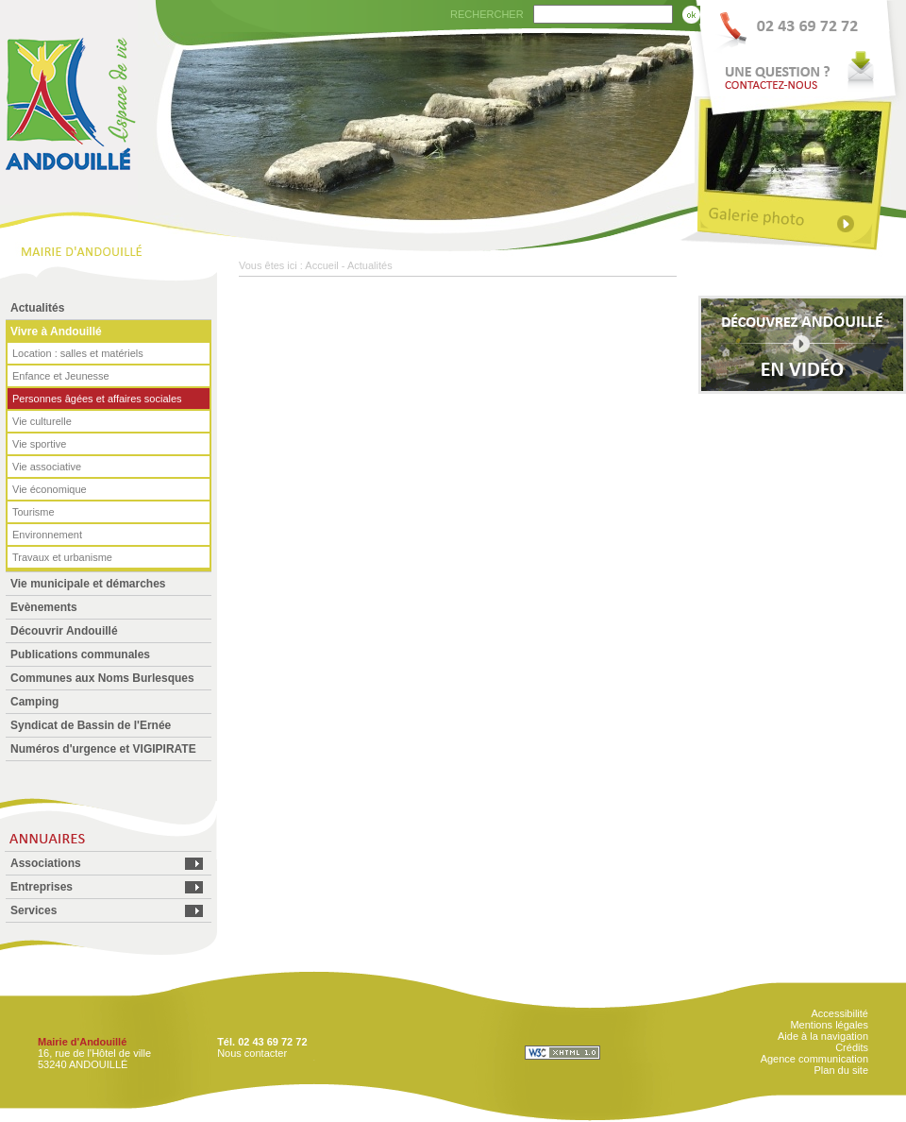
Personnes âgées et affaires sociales (97, 398)
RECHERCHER (487, 14)
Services (33, 910)
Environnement (47, 534)
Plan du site (841, 1070)
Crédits (851, 1047)
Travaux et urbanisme (62, 557)
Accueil (321, 265)
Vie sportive (39, 444)
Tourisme (33, 512)
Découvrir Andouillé (64, 631)
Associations (45, 863)
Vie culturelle (42, 421)
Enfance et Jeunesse (60, 376)
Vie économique (49, 489)
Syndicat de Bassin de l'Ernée (90, 725)
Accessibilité (839, 1013)
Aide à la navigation (823, 1036)
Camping (34, 701)
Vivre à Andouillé (56, 331)
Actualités (37, 307)
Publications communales (80, 654)
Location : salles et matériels (77, 353)
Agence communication (814, 1058)
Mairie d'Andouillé (82, 1041)
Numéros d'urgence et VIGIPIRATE (103, 749)
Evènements (43, 607)
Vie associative (46, 466)
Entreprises (41, 886)
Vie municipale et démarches (88, 583)
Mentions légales (829, 1024)
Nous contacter (252, 1053)
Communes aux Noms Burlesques (102, 678)
